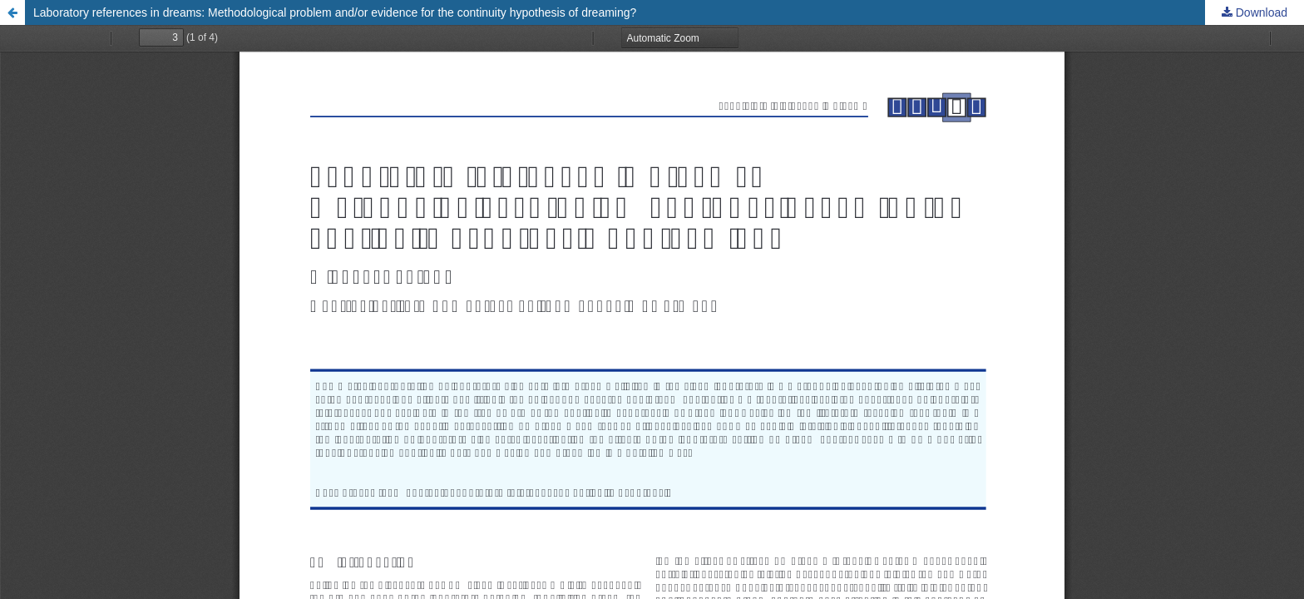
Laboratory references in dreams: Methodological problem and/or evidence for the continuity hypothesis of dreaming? (334, 12)
